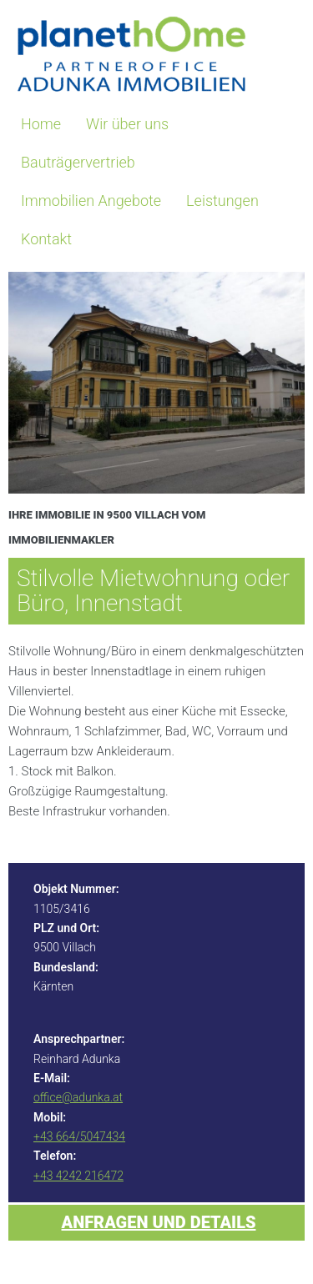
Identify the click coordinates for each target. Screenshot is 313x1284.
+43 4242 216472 (78, 1175)
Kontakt (46, 239)
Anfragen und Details (159, 1222)
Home (41, 124)
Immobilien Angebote (91, 200)
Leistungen (222, 200)
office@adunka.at (78, 1097)
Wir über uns (127, 124)
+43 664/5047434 (79, 1136)
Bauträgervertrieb (78, 162)
